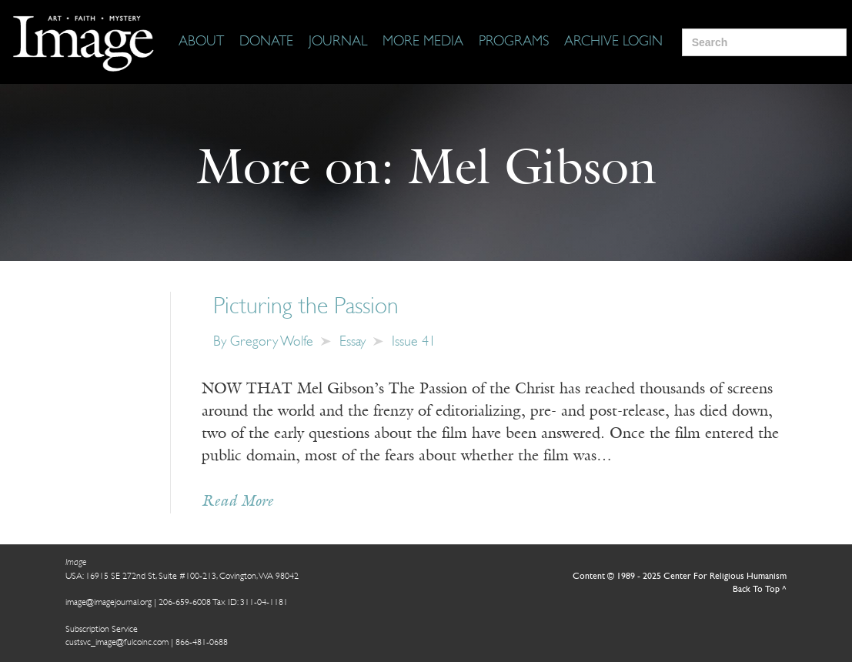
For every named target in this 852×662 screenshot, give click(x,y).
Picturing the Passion (306, 307)
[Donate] (266, 42)
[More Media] (423, 42)
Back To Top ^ (760, 589)
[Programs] (513, 42)
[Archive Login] (613, 42)
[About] (201, 42)
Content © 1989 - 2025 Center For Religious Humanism (680, 576)
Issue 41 (414, 342)
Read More (237, 502)
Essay (352, 342)
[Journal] (338, 42)
